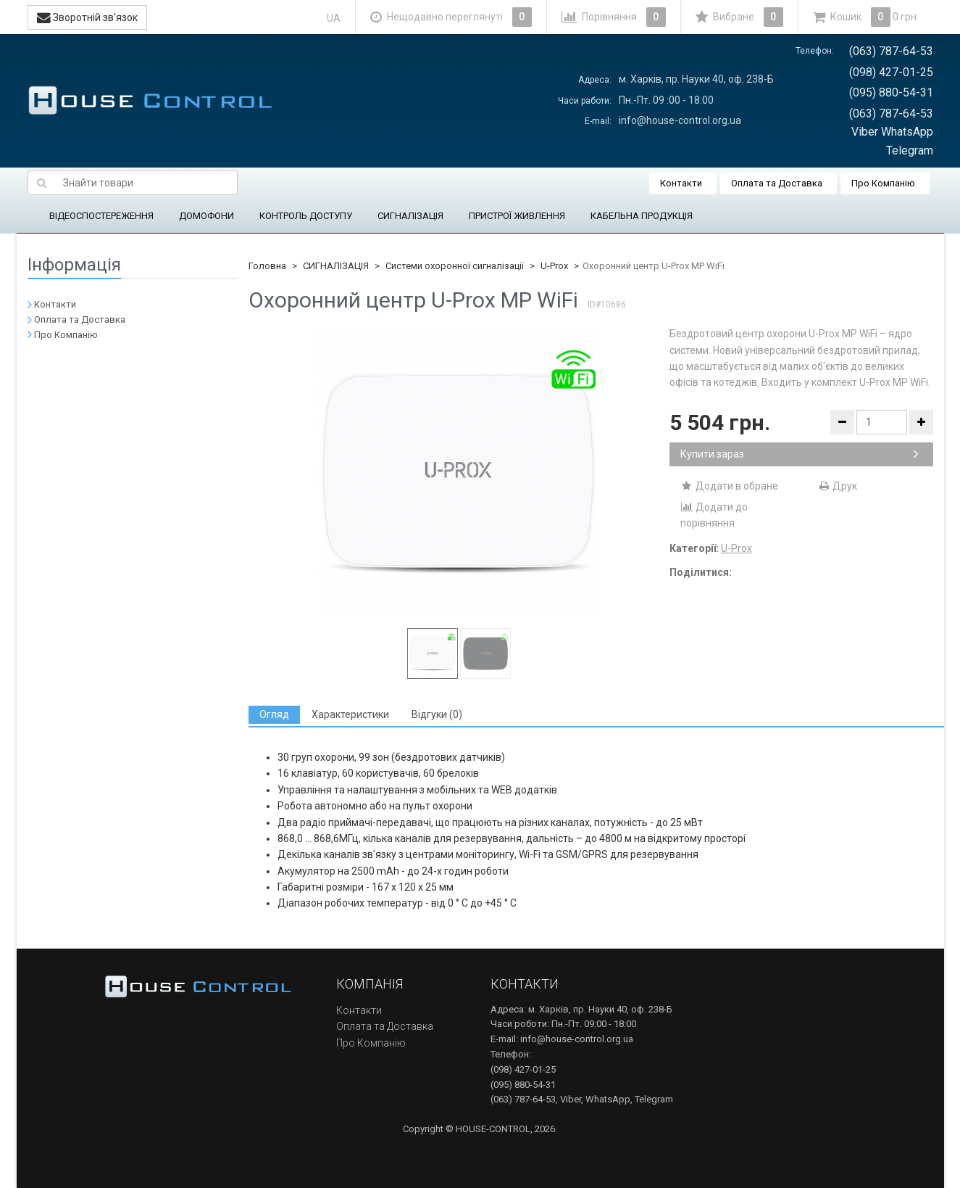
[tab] (274, 715)
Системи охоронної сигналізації (454, 265)
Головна (267, 265)
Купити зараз (799, 454)
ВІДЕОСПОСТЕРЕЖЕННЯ (101, 215)
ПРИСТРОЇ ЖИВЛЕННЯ (517, 215)
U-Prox (554, 265)
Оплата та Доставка (776, 183)
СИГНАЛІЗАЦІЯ (410, 215)
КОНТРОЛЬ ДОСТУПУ (305, 215)
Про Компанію (883, 183)
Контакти (681, 183)
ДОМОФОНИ (206, 215)
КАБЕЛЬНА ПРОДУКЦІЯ (641, 215)
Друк (837, 486)
